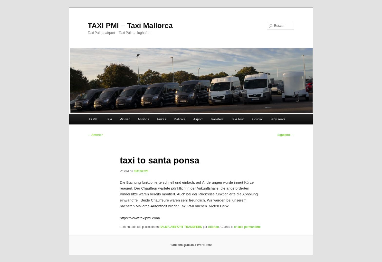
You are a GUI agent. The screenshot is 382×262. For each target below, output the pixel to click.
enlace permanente (247, 227)
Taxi (109, 119)
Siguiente (285, 135)
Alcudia (256, 119)
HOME (93, 119)
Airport (197, 119)
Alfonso (213, 227)
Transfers (216, 119)
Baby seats (277, 119)
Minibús (143, 119)
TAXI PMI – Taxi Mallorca (130, 25)
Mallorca (180, 119)
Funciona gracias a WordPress (191, 245)
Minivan (124, 119)
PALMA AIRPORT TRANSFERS (181, 227)
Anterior (95, 135)
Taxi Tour (237, 119)
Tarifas (161, 119)
